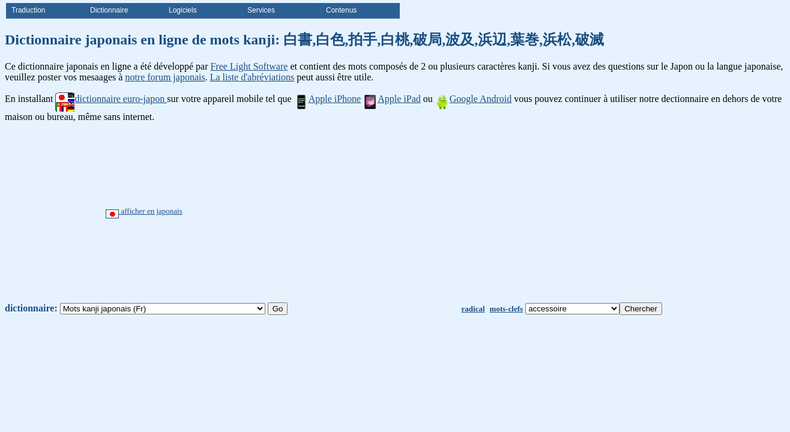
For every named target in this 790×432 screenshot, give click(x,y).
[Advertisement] (439, 212)
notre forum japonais (165, 77)
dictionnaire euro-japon (111, 99)
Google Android (473, 99)
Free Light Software (249, 66)
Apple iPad (392, 99)
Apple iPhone (327, 99)
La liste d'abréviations (252, 77)
